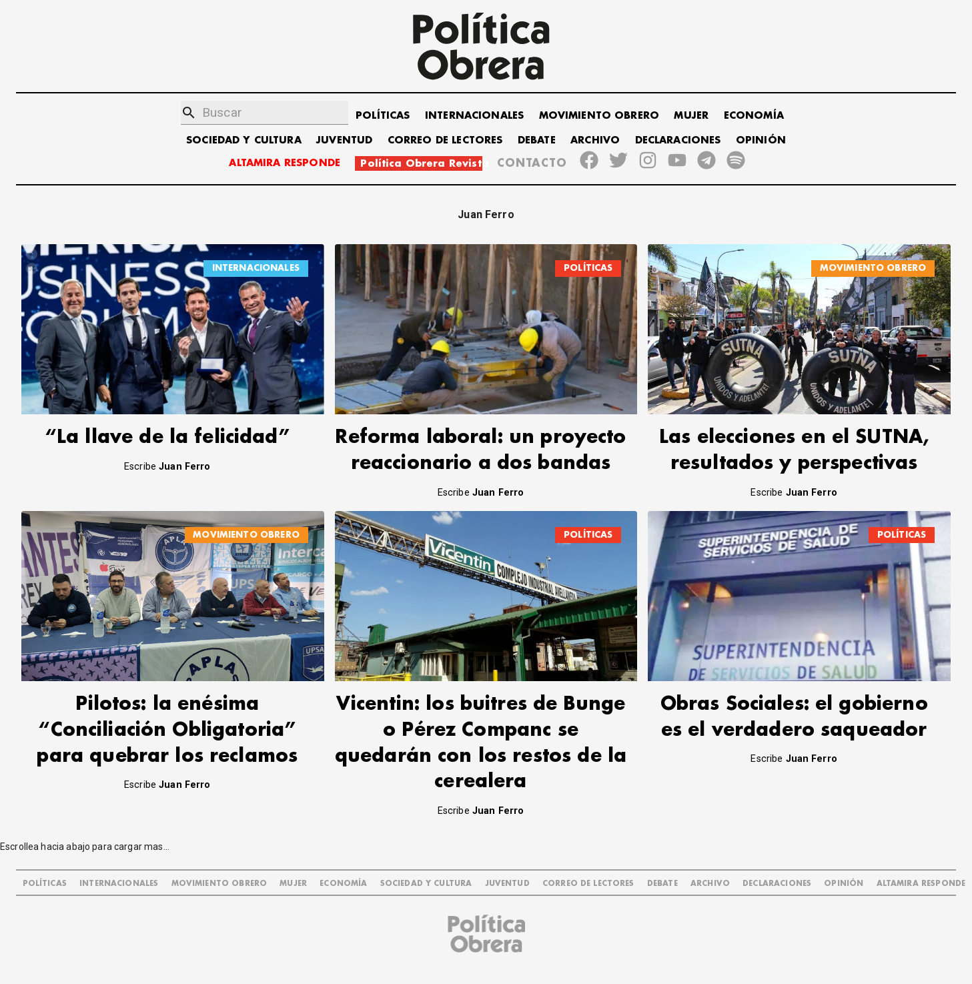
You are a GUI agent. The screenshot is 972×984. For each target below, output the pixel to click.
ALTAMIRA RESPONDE (284, 163)
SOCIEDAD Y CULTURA (244, 140)
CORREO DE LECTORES (445, 140)
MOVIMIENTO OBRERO (599, 116)
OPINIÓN (761, 140)
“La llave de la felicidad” (167, 437)
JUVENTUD (344, 140)
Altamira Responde (921, 883)
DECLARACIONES (678, 140)
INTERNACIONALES (474, 116)
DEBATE (537, 140)
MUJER (691, 116)
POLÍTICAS (383, 116)
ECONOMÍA (754, 116)
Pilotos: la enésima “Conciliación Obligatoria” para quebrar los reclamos (167, 730)
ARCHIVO (595, 140)
